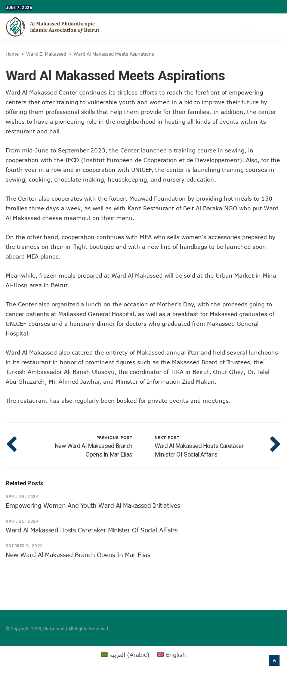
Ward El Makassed (46, 53)
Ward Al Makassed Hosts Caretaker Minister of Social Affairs (92, 530)
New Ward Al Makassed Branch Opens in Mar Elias (78, 554)
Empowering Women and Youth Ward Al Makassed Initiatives (93, 505)
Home (12, 53)
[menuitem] (125, 654)
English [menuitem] (176, 654)
